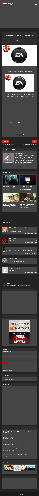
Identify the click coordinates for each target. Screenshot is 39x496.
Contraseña (4, 357)
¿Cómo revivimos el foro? (9, 437)
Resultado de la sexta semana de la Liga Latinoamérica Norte (26, 188)
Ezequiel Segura (17, 41)
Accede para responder (31, 233)
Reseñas (7, 432)
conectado (15, 285)
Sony (6, 456)
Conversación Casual (10, 438)
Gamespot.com (12, 125)
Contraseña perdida (8, 370)
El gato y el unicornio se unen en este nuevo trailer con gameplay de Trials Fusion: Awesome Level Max (10, 206)
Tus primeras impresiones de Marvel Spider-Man (15, 454)
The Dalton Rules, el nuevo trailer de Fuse (27, 205)
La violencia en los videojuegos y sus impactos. (14, 443)
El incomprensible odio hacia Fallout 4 (12, 449)
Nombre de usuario (6, 351)
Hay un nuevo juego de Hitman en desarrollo (9, 187)
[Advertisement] (19, 18)
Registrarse (6, 367)
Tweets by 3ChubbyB (8, 379)
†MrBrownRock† (13, 248)
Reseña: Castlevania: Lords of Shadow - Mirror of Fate (16, 431)
